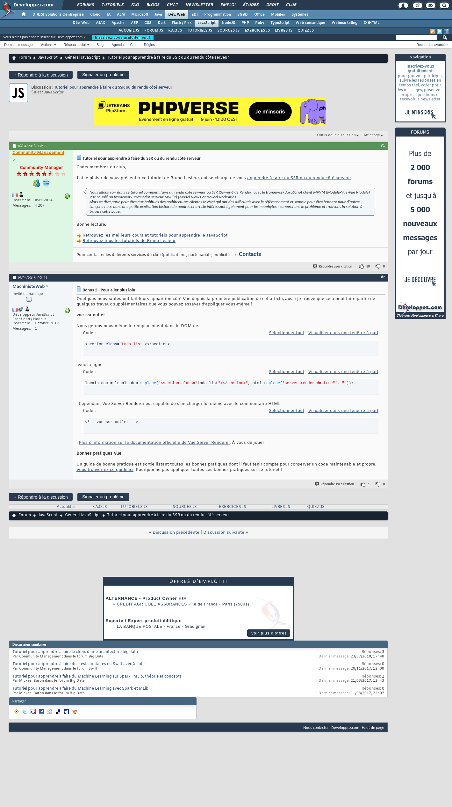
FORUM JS (153, 30)
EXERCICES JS (257, 30)
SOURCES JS (228, 30)
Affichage (371, 135)
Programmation (217, 14)
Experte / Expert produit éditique (144, 620)
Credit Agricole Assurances (152, 604)
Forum (24, 57)
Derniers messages (19, 45)
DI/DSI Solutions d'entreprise (58, 14)
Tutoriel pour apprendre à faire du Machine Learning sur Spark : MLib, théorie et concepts (97, 676)
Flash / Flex (181, 23)
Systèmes (299, 14)
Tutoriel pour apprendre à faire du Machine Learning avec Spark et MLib (80, 688)
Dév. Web (176, 14)
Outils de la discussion (336, 135)
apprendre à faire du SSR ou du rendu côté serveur (299, 178)
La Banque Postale (139, 626)
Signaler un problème (103, 74)
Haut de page (373, 727)
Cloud (95, 14)
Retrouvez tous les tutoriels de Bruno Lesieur (129, 241)
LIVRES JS (283, 30)
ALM (121, 14)
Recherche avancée (432, 45)
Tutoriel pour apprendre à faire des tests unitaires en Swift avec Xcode (78, 664)
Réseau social (75, 45)
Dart (161, 23)
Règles (149, 45)
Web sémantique (310, 23)
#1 (383, 145)
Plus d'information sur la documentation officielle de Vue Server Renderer (154, 442)
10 (368, 266)
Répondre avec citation (332, 266)
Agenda (117, 45)
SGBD (242, 14)
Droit (272, 5)
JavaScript (206, 23)
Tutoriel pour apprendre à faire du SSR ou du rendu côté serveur (113, 87)
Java (158, 14)
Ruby (259, 23)
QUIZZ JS (306, 30)
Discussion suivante (223, 532)
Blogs (153, 5)
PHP (245, 23)
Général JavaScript (82, 57)
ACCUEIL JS (128, 30)
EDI (194, 14)
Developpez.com (345, 727)
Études (250, 5)
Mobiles (278, 14)
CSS (147, 23)
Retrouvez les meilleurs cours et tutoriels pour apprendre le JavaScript (155, 235)
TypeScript (279, 23)
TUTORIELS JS (199, 30)
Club (291, 5)
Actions (47, 45)
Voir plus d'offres (269, 633)
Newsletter (199, 5)
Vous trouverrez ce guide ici (104, 470)
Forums (85, 5)
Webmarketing (344, 23)
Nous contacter (316, 727)
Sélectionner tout (286, 333)
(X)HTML (371, 23)
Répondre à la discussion (41, 74)
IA (109, 14)
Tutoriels (112, 5)
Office (259, 14)
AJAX (100, 23)
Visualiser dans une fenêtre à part (343, 333)
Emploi (227, 5)
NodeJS (228, 23)
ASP (134, 23)
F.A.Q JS (175, 30)
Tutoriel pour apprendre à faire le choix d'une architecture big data (75, 652)
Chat (172, 5)
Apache (118, 23)
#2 (383, 277)
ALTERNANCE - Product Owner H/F (146, 598)
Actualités (66, 507)
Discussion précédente (176, 532)
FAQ (134, 5)
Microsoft (139, 14)
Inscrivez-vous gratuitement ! (122, 37)
